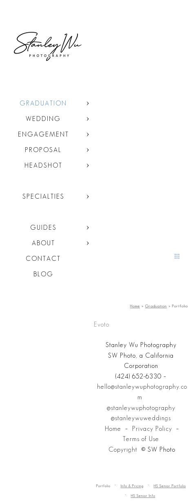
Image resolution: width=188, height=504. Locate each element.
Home (113, 428)
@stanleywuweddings (141, 417)
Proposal (43, 149)
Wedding (43, 118)
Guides (43, 227)
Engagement (43, 134)
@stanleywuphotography (141, 407)
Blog (43, 274)
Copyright (122, 449)
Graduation (43, 103)
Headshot (43, 165)
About (43, 243)
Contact (43, 258)
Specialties (43, 196)
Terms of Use (141, 438)
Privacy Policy (152, 428)
